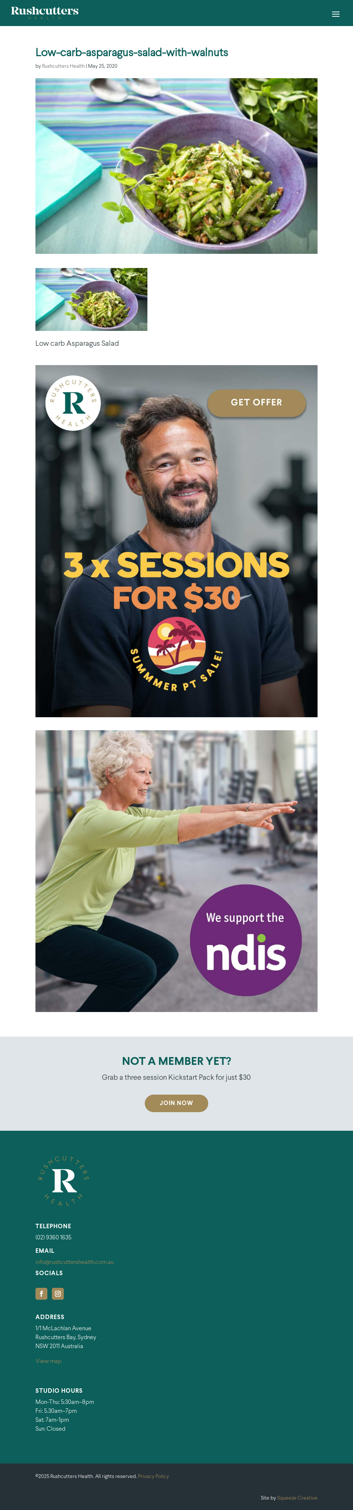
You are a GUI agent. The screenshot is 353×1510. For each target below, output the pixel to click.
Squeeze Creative (297, 1498)
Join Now (176, 1103)
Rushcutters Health (63, 66)
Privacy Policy (153, 1476)
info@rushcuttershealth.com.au (74, 1262)
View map (48, 1361)
